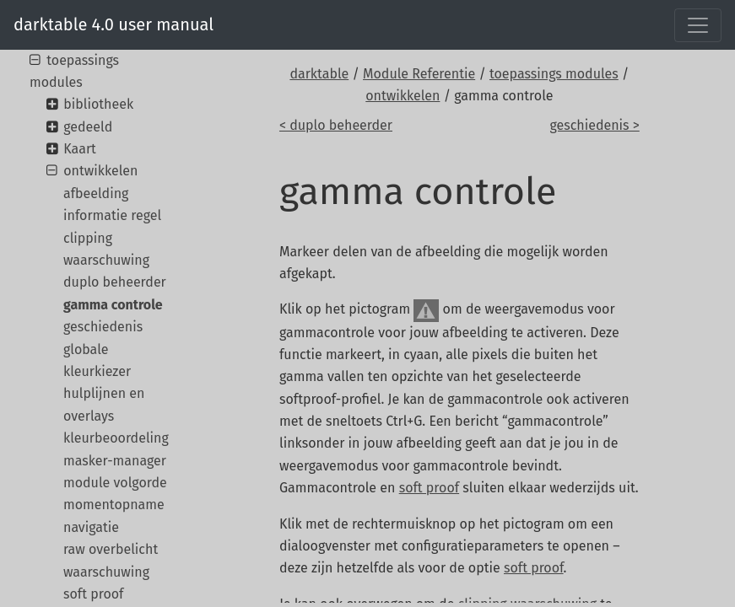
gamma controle (113, 305)
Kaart (79, 149)
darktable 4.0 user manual (113, 24)
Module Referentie (419, 74)
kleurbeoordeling (116, 438)
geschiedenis (103, 327)
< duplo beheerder (335, 125)
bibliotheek (98, 104)
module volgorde (115, 483)
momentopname (114, 505)
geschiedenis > (594, 125)
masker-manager (114, 461)
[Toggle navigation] (697, 25)
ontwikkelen (402, 96)
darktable (319, 74)
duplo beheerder (114, 282)
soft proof (429, 488)
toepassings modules (554, 74)
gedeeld (87, 127)
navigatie (91, 527)
